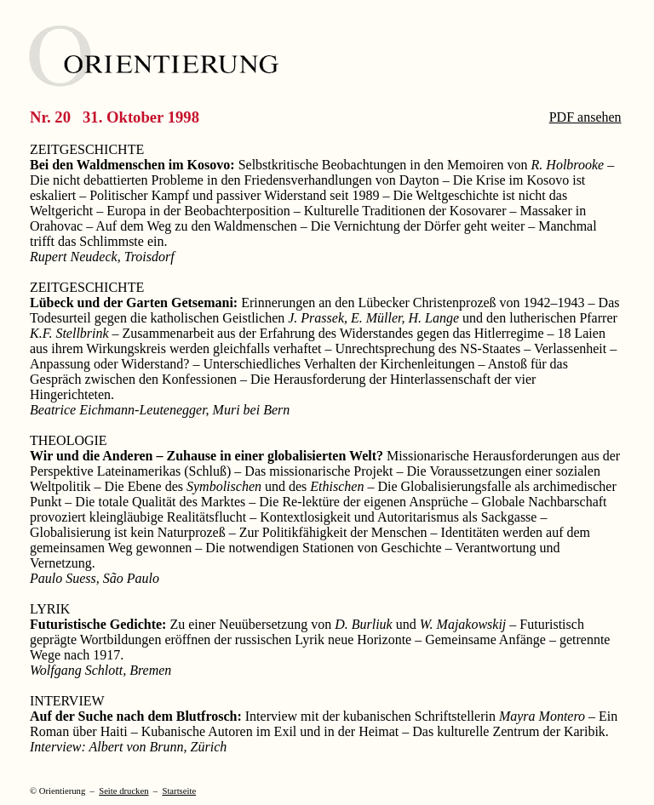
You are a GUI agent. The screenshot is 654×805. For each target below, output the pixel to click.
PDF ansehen (585, 117)
